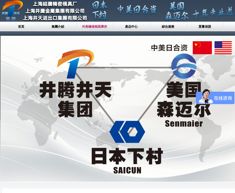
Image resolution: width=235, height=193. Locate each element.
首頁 (21, 26)
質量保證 (205, 26)
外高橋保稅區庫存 (94, 26)
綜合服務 (168, 26)
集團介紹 (58, 26)
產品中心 (131, 26)
